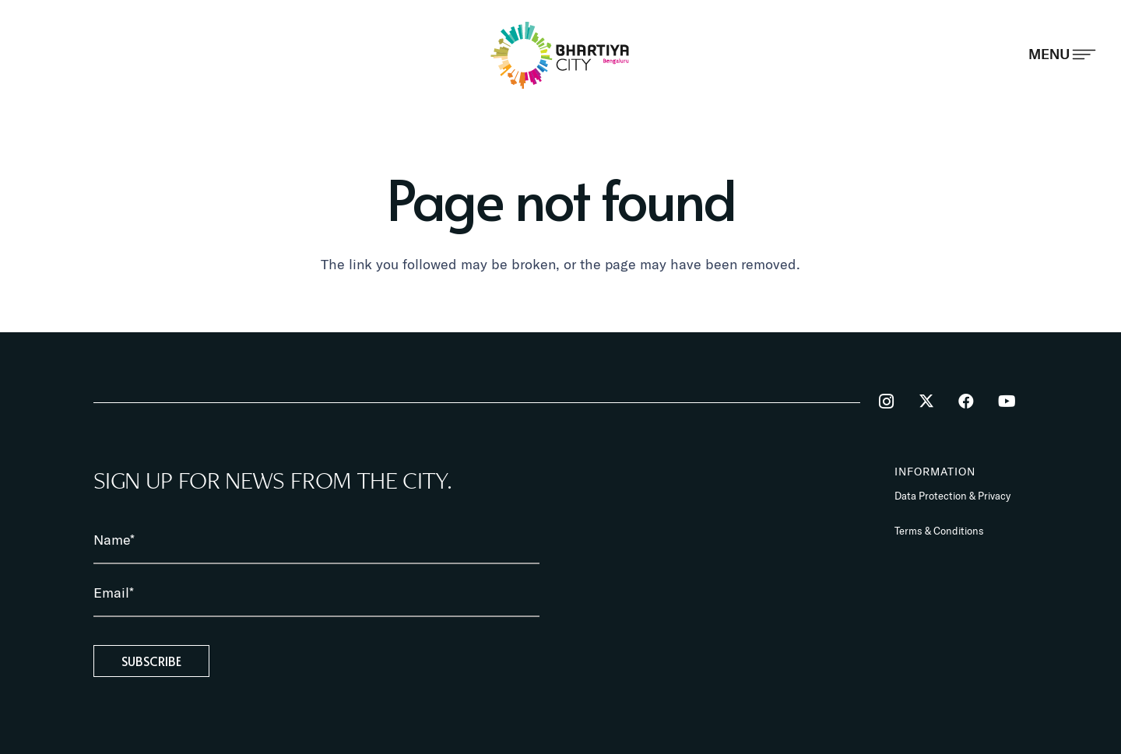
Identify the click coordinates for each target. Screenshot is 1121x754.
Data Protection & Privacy (952, 495)
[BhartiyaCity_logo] (560, 55)
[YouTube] (1006, 401)
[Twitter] (926, 401)
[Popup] (1062, 54)
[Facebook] (966, 401)
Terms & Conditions (939, 530)
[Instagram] (886, 401)
